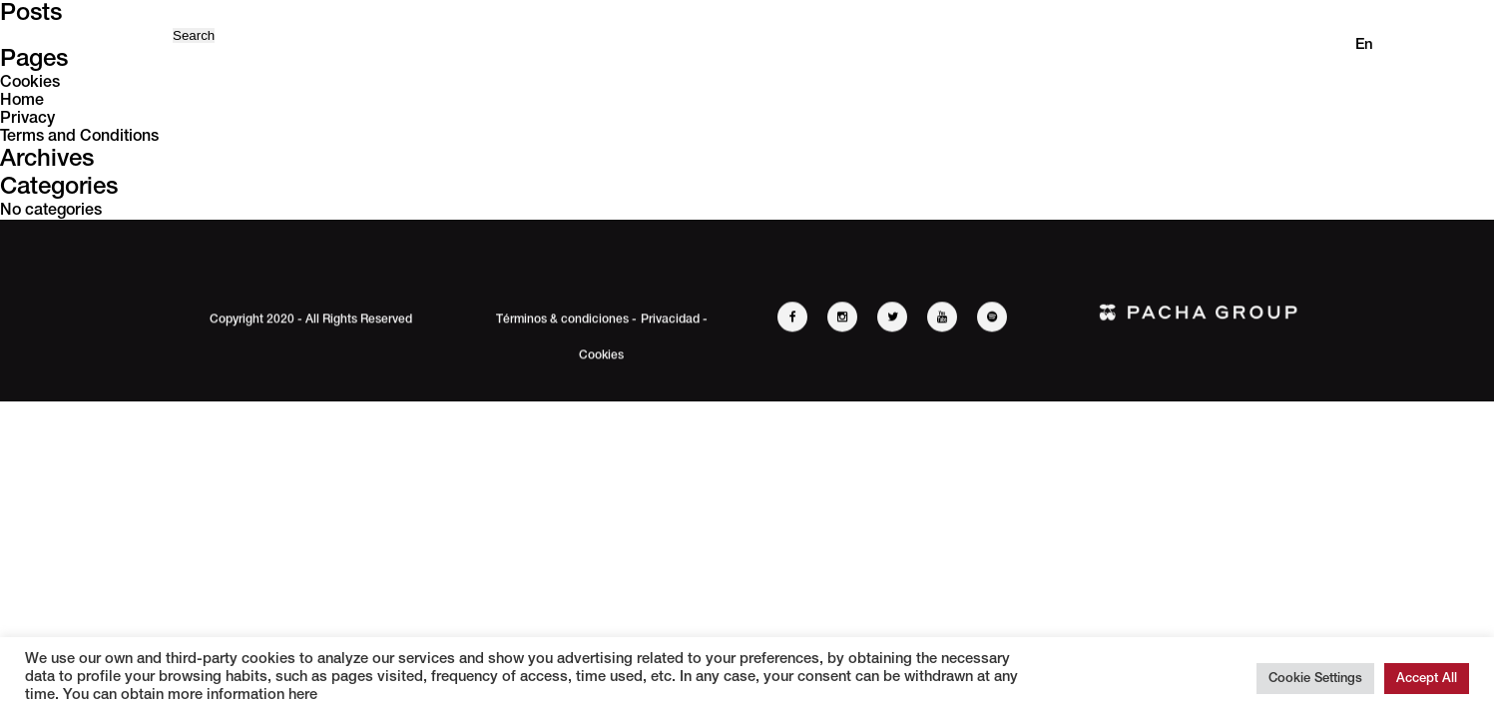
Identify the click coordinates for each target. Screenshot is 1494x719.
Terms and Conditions (79, 137)
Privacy (27, 119)
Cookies (30, 83)
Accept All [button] (1426, 678)
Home (22, 101)
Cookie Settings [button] (1315, 678)
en (1364, 45)
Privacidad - (674, 321)
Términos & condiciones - (566, 321)
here (300, 695)
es (1405, 45)
